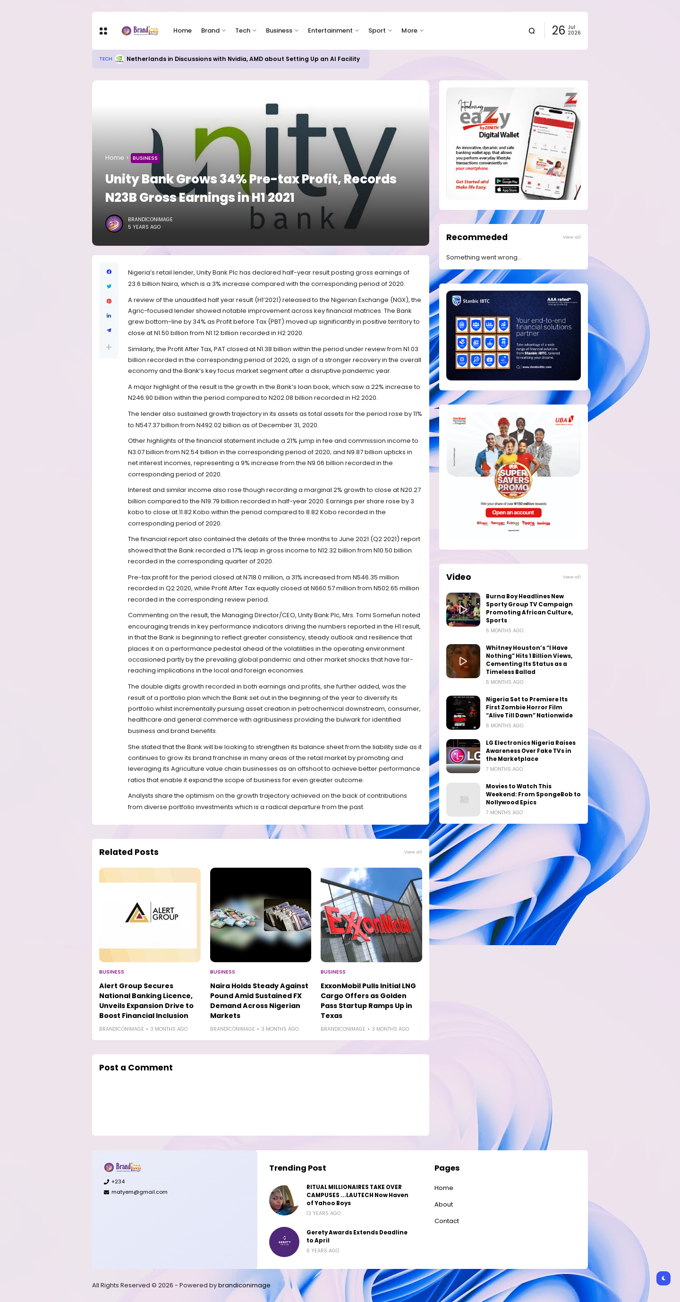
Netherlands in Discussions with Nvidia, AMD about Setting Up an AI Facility (243, 59)
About (443, 1204)
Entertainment (330, 30)
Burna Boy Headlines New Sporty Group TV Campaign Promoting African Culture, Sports (529, 608)
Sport (377, 30)
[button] (108, 347)
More (409, 30)
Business (279, 30)
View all (413, 852)
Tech (242, 30)
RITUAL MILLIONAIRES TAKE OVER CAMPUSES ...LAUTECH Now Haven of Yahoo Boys (357, 1195)
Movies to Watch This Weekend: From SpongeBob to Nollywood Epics (533, 794)
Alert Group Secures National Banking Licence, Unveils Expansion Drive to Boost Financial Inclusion (146, 1000)
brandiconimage (244, 1285)
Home (182, 30)
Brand (210, 30)
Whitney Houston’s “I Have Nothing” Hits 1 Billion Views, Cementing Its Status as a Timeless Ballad (529, 660)
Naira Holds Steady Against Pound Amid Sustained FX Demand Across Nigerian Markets (259, 1000)
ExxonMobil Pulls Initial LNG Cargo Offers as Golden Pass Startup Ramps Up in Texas (368, 1000)
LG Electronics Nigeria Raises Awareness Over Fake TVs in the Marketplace (531, 751)
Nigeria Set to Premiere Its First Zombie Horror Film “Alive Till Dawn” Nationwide (529, 707)
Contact (446, 1220)
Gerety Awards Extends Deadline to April (357, 1236)
